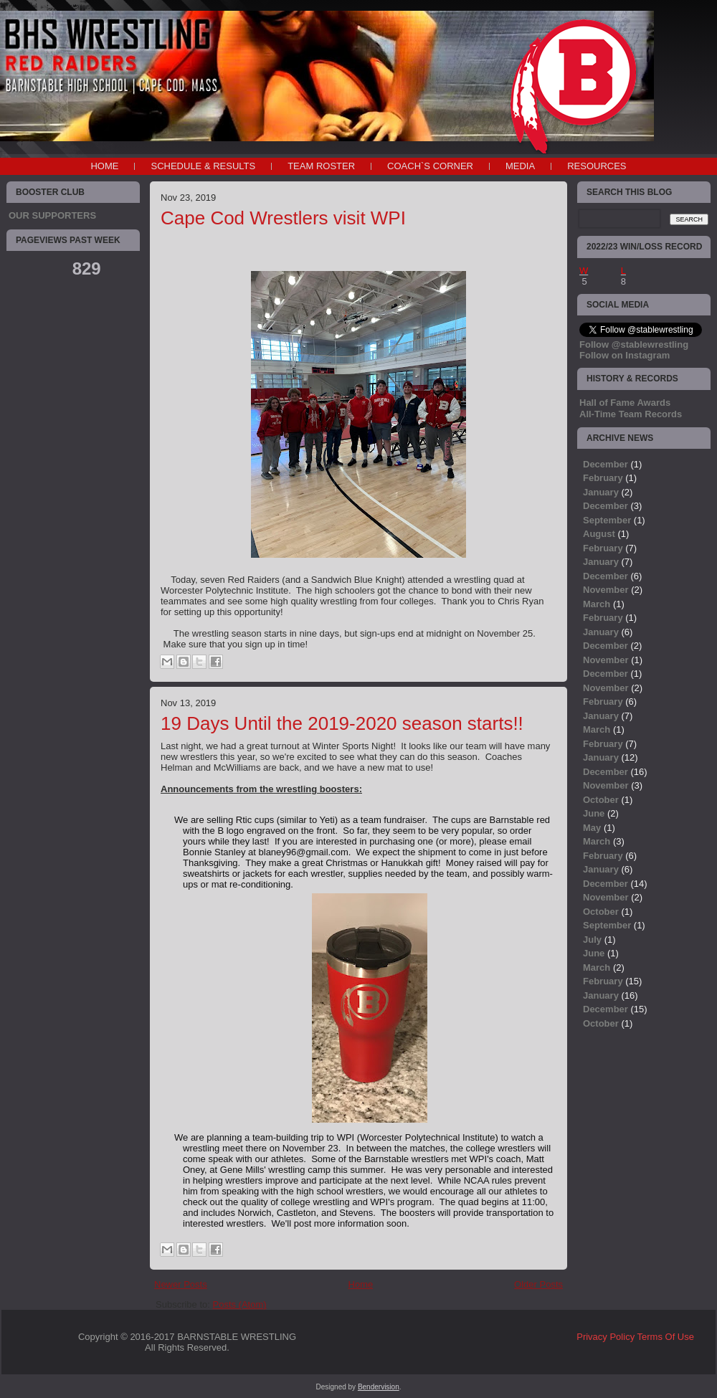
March (596, 604)
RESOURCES (596, 166)
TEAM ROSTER (321, 166)
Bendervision (378, 1387)
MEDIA (520, 166)
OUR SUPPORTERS (52, 215)
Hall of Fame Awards (624, 402)
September (607, 520)
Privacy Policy (605, 1336)
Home (104, 166)
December (605, 464)
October (601, 799)
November (606, 589)
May (592, 827)
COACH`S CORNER (430, 166)
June (593, 813)
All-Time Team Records (630, 414)
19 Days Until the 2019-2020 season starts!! (342, 723)
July (592, 939)
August (599, 533)
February (603, 477)
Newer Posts (180, 1284)
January (601, 492)
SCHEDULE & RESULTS (203, 166)
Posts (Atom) (240, 1304)
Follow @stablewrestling (633, 344)
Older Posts (538, 1284)
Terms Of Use (665, 1336)
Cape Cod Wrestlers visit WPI (283, 218)
